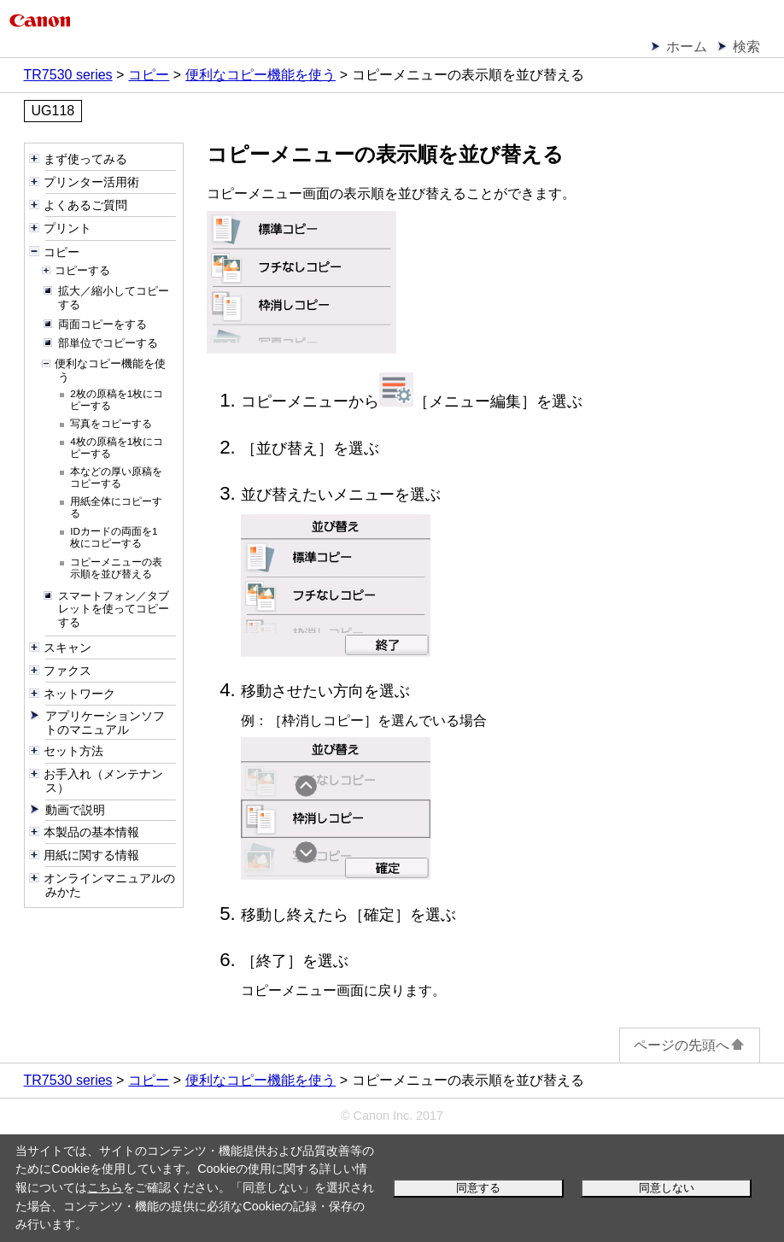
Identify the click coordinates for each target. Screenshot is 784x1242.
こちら (105, 1187)
